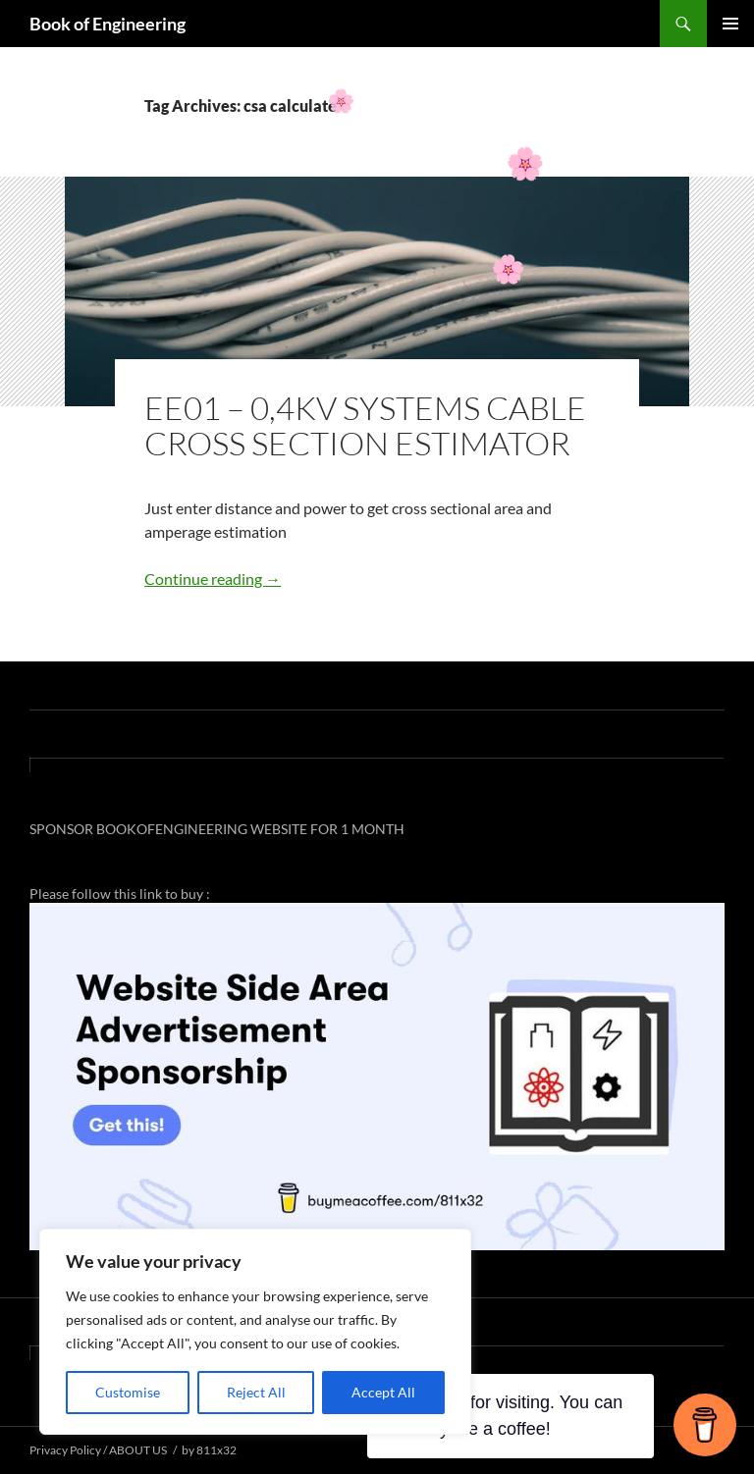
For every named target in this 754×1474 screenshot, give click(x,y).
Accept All (383, 1392)
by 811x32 (209, 1450)
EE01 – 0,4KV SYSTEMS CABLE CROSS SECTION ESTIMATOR (365, 425)
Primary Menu (730, 23)
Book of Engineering (107, 23)
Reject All (256, 1392)
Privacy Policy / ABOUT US (98, 1450)
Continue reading (212, 578)
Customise (127, 1392)
